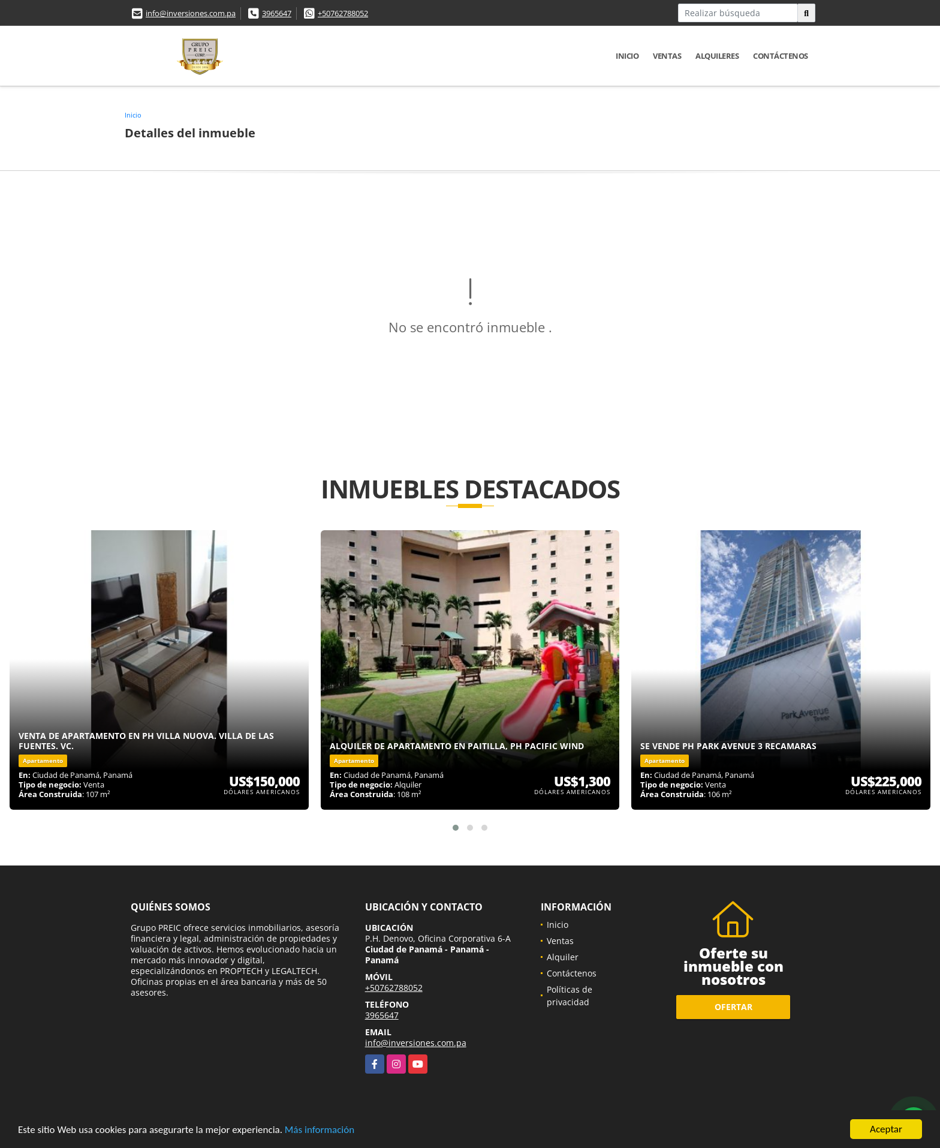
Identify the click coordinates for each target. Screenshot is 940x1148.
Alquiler (563, 957)
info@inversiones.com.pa (191, 13)
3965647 (276, 13)
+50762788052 (343, 13)
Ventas (667, 55)
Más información (319, 1130)
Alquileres (717, 55)
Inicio (627, 55)
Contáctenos (780, 55)
